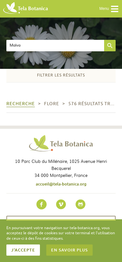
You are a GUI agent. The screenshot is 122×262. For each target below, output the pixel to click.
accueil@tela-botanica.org (61, 183)
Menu (109, 9)
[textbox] (55, 45)
